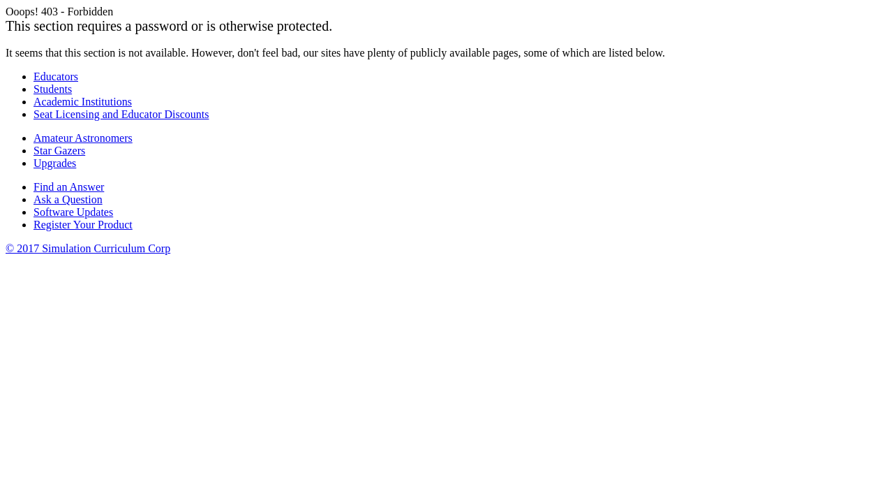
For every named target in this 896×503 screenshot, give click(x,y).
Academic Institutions (82, 102)
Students (52, 89)
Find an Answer (68, 187)
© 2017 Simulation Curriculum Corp (88, 248)
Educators (55, 76)
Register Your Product (83, 225)
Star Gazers (59, 150)
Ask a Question (68, 199)
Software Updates (73, 212)
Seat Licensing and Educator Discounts (121, 114)
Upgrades (54, 163)
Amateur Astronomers (83, 138)
